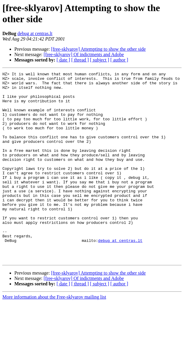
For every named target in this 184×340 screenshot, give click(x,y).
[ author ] (119, 59)
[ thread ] (80, 59)
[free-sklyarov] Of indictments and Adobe (84, 54)
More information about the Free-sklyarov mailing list (54, 334)
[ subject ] (99, 59)
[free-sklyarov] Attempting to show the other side (98, 49)
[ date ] (63, 59)
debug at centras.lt (34, 33)
